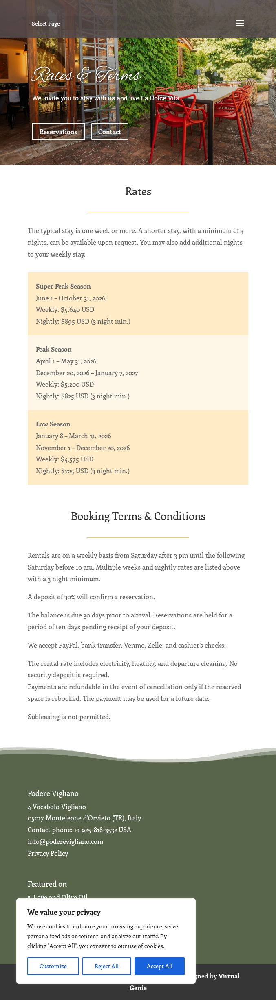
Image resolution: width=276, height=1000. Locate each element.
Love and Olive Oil (60, 897)
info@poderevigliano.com (65, 841)
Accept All (159, 966)
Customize (53, 966)
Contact (109, 131)
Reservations (58, 131)
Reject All (107, 966)
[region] (106, 941)
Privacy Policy (48, 853)
